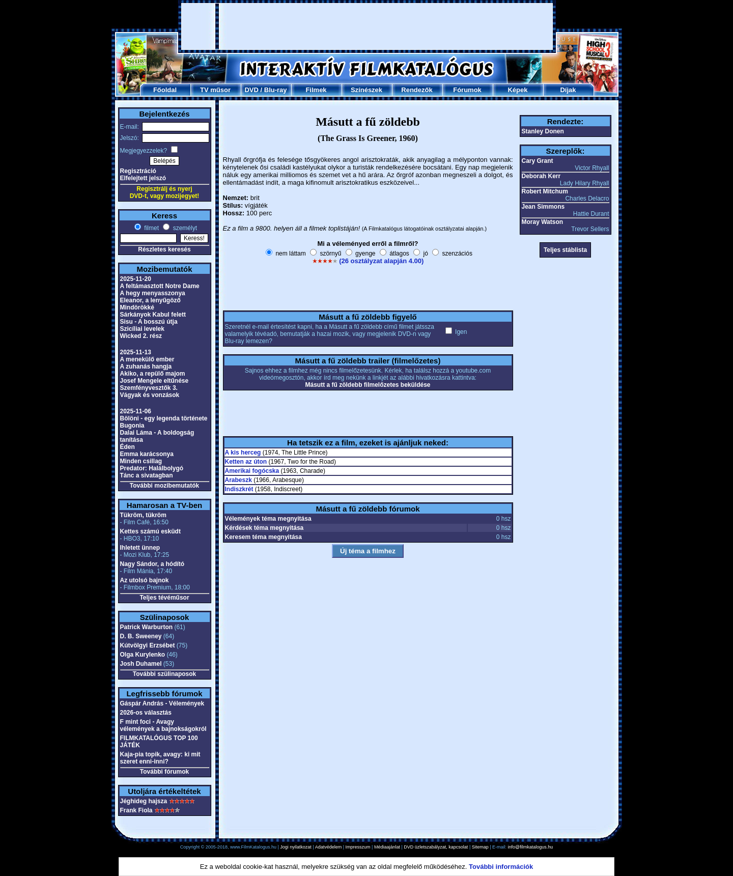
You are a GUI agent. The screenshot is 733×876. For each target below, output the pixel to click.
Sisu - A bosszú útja (149, 321)
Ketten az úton (246, 461)
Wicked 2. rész (141, 336)
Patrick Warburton (146, 627)
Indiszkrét (239, 489)
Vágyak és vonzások (150, 395)
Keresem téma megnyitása (263, 537)
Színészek (366, 90)
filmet (151, 228)
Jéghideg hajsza (143, 801)
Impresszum (358, 847)
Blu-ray (275, 90)
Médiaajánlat (387, 847)
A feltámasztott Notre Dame (160, 286)
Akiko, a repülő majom (152, 373)
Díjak (568, 90)
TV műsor (215, 90)
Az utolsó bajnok (144, 580)
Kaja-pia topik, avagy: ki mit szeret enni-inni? (160, 758)
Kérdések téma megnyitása (264, 527)
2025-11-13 (135, 352)
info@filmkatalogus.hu (530, 847)
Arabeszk (238, 480)
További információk (501, 866)
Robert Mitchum (545, 191)
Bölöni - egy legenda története (164, 418)
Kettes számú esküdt (150, 531)
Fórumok (467, 90)
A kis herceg (243, 452)
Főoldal (165, 90)
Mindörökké (137, 307)
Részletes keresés (164, 249)
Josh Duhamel (141, 663)
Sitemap (480, 847)
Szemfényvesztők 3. (149, 387)
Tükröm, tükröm (143, 515)
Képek (517, 90)
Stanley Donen (543, 131)
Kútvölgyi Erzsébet (147, 645)
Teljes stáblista (565, 249)
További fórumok (164, 771)
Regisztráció (138, 171)
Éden (127, 446)
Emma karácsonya (147, 454)
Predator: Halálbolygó (152, 468)
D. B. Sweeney (141, 636)
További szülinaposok (164, 673)
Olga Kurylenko (142, 654)
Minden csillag (141, 461)
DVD (251, 90)
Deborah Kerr (541, 176)
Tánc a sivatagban (146, 475)
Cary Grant (537, 160)
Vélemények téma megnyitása (268, 518)
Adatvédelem (328, 847)
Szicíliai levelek (142, 328)
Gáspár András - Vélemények (162, 703)
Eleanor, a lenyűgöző (150, 300)
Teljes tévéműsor (164, 597)
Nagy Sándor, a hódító (152, 564)
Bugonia (132, 425)
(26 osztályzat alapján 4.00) (381, 261)
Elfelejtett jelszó (143, 178)
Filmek (315, 90)
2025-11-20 (135, 278)
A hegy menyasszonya (152, 293)
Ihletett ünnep (140, 547)
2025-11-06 (135, 411)
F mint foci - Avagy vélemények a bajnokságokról (163, 725)
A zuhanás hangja (146, 366)
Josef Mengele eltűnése (154, 380)
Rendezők (416, 90)
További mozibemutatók (164, 485)
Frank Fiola (136, 810)
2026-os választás (146, 712)
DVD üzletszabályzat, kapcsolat (436, 847)
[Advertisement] (367, 26)
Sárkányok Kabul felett (153, 314)
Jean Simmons (543, 206)
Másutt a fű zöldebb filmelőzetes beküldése (367, 384)
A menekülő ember (147, 359)
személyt (184, 228)
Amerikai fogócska (252, 470)
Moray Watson (542, 221)
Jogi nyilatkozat (296, 847)
